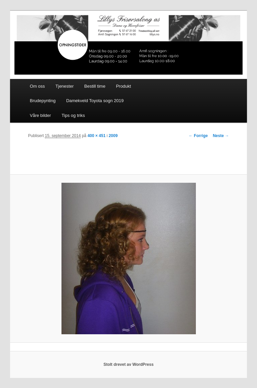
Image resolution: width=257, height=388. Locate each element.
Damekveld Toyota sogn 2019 (95, 100)
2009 (113, 135)
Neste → (221, 135)
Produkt (123, 86)
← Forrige (198, 135)
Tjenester (64, 86)
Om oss (37, 86)
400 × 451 (96, 135)
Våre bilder (40, 115)
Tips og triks (73, 115)
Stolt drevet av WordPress (128, 364)
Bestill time (94, 86)
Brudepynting (43, 100)
